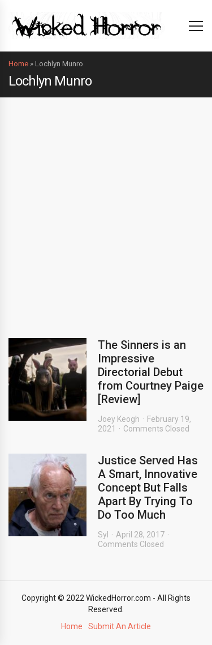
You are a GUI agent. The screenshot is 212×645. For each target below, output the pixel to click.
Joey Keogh (119, 419)
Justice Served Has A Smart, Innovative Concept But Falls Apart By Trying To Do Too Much (148, 488)
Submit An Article (119, 626)
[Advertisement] (106, 209)
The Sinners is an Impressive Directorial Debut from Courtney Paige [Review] (151, 372)
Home (18, 63)
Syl (103, 534)
